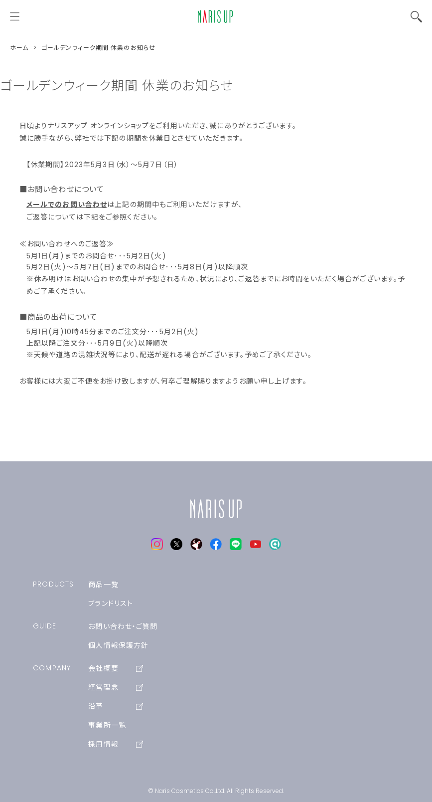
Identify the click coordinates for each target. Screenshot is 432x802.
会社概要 (115, 668)
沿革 (115, 706)
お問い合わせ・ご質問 (122, 626)
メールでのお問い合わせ (66, 204)
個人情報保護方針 (118, 645)
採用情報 (115, 744)
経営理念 (115, 687)
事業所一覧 (107, 725)
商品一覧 (103, 585)
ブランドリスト (110, 603)
